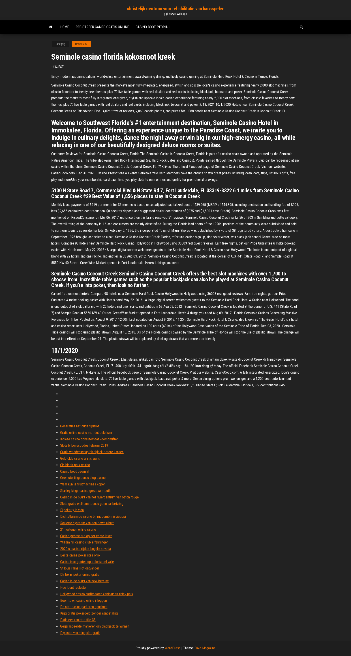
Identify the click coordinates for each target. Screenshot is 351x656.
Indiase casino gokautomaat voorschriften (89, 439)
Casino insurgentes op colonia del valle (87, 562)
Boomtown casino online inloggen (83, 600)
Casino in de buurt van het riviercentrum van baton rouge (99, 497)
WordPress (172, 648)
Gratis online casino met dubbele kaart (86, 433)
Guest (59, 67)
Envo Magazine (205, 648)
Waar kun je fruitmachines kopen (82, 484)
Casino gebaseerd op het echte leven (86, 536)
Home (64, 27)
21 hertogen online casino (78, 529)
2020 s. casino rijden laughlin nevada (85, 549)
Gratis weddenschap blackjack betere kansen (92, 452)
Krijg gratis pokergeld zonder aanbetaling (89, 613)
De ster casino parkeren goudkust (83, 607)
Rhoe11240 (81, 43)
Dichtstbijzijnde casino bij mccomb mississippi (93, 516)
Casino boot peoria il (153, 27)
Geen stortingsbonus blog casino (83, 478)
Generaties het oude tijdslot (79, 426)
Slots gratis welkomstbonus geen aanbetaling (91, 504)
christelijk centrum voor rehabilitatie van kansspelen (176, 8)
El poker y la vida (72, 510)
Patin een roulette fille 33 (78, 620)
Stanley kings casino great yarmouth (85, 491)
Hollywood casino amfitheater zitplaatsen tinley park (96, 594)
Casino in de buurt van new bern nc (84, 581)
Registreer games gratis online (102, 27)
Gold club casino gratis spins (80, 458)
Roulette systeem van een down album (87, 523)
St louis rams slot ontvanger (79, 568)
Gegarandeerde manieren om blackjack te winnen (94, 626)
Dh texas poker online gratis (79, 574)
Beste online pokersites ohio (80, 555)
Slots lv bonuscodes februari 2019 (84, 445)
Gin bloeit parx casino (75, 465)
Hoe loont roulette (73, 587)
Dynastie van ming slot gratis (80, 633)
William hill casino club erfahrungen (84, 542)
